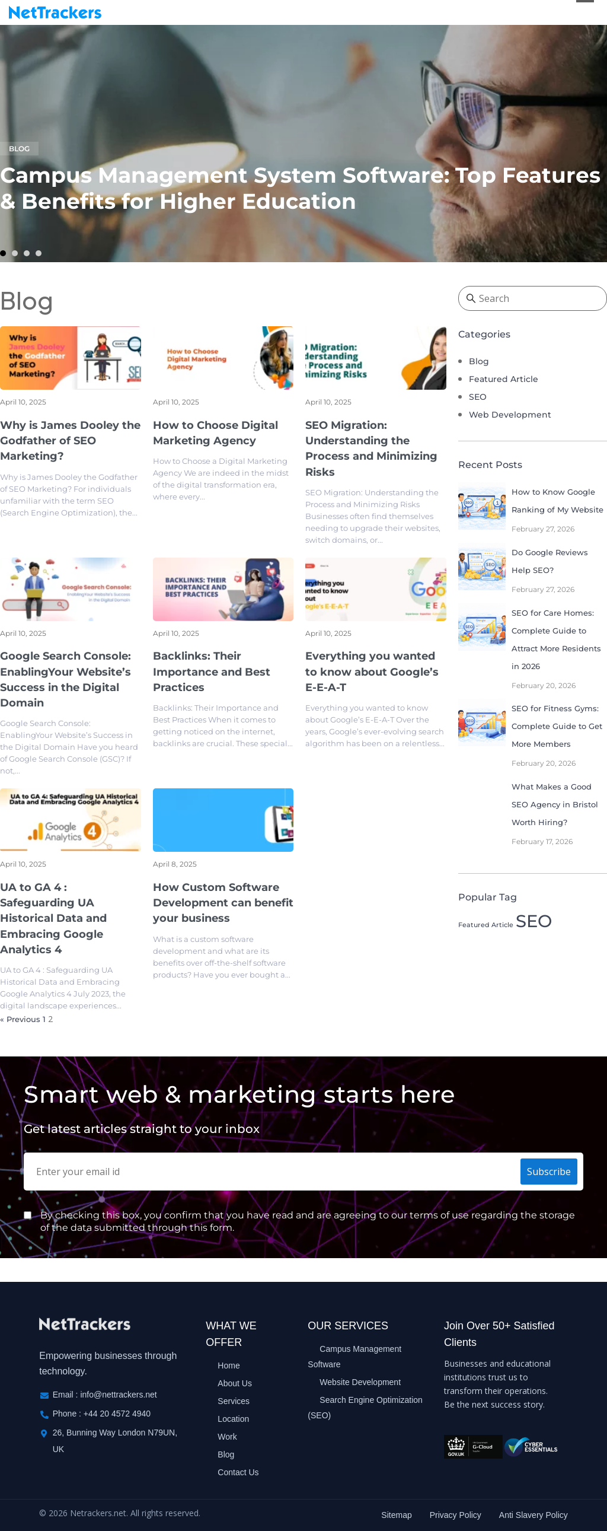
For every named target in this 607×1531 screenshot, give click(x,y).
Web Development (510, 415)
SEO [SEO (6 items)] (534, 921)
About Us (235, 1383)
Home (228, 1365)
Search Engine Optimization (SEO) (365, 1407)
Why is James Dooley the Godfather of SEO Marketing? (70, 441)
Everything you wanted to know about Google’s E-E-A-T (372, 672)
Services (234, 1401)
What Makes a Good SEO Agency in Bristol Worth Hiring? (555, 804)
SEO (478, 397)
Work (227, 1436)
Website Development (360, 1382)
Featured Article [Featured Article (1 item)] (485, 925)
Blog (19, 149)
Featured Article (503, 379)
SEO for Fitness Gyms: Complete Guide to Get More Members (557, 726)
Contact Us (238, 1472)
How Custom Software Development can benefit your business (223, 903)
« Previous (20, 1019)
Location (233, 1419)
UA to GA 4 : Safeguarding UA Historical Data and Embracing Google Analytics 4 (53, 918)
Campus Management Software (354, 1356)
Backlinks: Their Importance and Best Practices (211, 672)
